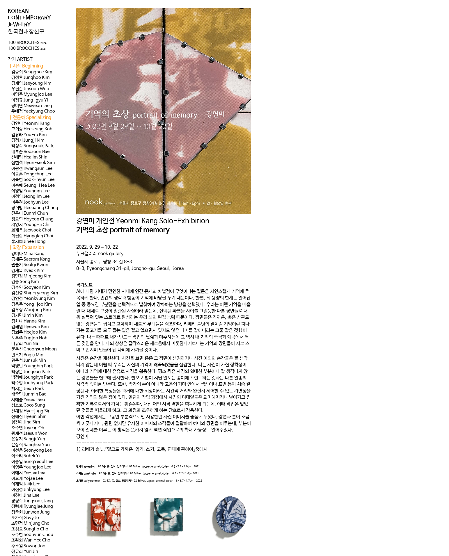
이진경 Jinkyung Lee (30, 489)
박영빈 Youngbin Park (32, 366)
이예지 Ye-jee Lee (28, 473)
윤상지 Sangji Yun (28, 439)
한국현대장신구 (26, 31)
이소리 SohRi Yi (25, 456)
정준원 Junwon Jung (30, 512)
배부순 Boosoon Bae (30, 151)
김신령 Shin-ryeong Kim (34, 293)
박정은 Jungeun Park (31, 372)
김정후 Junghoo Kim (30, 77)
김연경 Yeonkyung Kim (33, 298)
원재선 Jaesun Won (29, 433)
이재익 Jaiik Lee (25, 484)
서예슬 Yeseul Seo (28, 400)
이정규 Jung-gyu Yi (29, 100)
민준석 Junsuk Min (28, 360)
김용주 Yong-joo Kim (31, 304)
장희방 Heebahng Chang (34, 208)
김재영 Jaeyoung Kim (31, 83)
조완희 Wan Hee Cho (30, 540)
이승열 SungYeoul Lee (32, 461)
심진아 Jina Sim (25, 422)
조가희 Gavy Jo (25, 518)
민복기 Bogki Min (27, 355)
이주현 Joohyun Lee (30, 202)
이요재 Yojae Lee (27, 478)
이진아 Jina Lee (25, 495)
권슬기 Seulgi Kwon (29, 265)
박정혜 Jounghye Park (32, 377)
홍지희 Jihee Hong (28, 241)
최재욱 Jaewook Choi (31, 230)
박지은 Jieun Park (27, 388)
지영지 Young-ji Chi (30, 224)
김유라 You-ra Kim (29, 135)
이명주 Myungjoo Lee (31, 94)
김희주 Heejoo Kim (29, 332)
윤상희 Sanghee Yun (30, 445)
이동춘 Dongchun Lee (31, 174)
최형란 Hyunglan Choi (32, 236)
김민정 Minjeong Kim (31, 276)
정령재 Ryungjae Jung (32, 506)
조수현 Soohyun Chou (32, 534)
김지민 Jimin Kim (26, 315)
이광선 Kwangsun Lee (31, 168)
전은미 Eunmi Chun (29, 213)
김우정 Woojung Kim (31, 310)
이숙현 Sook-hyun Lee (32, 179)
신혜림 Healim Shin (29, 157)
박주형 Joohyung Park (32, 383)
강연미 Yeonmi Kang (30, 123)
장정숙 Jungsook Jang (32, 501)
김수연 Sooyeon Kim (30, 287)
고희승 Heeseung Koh (31, 129)
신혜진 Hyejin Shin (29, 416)
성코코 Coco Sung (28, 405)
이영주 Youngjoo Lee (31, 467)
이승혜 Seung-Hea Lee (33, 185)
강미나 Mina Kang (28, 254)
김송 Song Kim (25, 281)
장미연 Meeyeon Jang (31, 106)
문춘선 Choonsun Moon (34, 349)
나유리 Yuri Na (24, 343)
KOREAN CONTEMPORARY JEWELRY (29, 18)
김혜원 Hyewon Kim (30, 327)
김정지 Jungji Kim (27, 140)
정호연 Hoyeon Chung (32, 219)
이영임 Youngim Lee (30, 191)
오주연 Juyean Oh (27, 428)
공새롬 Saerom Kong (30, 259)
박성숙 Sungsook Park (32, 146)
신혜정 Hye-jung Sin (31, 411)
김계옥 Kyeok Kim (27, 270)
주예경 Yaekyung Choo (33, 111)
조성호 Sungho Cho (29, 529)
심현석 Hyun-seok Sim (33, 163)
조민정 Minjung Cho (30, 523)
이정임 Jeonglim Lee (30, 196)
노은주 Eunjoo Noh (29, 338)
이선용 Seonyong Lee (31, 450)
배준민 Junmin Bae (28, 394)
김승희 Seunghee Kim (31, 72)
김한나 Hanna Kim (28, 321)
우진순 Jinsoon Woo (30, 89)
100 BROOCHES (27, 42)
